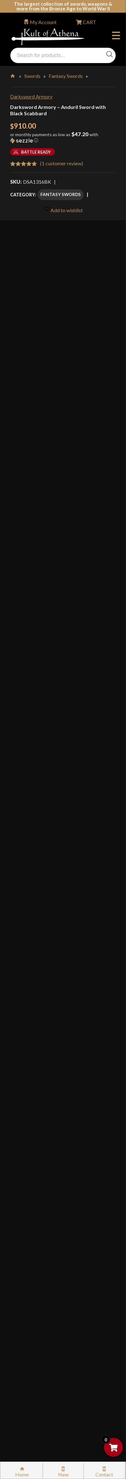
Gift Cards (28, 1182)
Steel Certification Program (46, 1255)
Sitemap (25, 1376)
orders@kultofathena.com (38, 1094)
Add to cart (63, 623)
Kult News (28, 1168)
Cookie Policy (32, 1309)
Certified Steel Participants (46, 1269)
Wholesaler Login (53, 1110)
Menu (116, 36)
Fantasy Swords (66, 76)
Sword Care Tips (35, 1242)
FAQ (22, 1141)
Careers (25, 1363)
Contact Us (29, 1390)
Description (29, 698)
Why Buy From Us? (37, 1128)
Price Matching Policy (41, 1282)
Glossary (26, 1155)
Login (16, 1110)
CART (89, 22)
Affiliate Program (36, 1336)
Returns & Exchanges (39, 1215)
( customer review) (61, 163)
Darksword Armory (31, 96)
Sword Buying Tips (37, 1228)
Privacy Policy (32, 1295)
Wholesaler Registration (43, 1349)
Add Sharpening (30, 566)
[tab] (63, 699)
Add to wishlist (63, 209)
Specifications (33, 867)
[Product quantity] (41, 603)
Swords (32, 76)
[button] (63, 139)
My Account (43, 22)
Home (13, 75)
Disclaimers (29, 1322)
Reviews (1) (28, 895)
